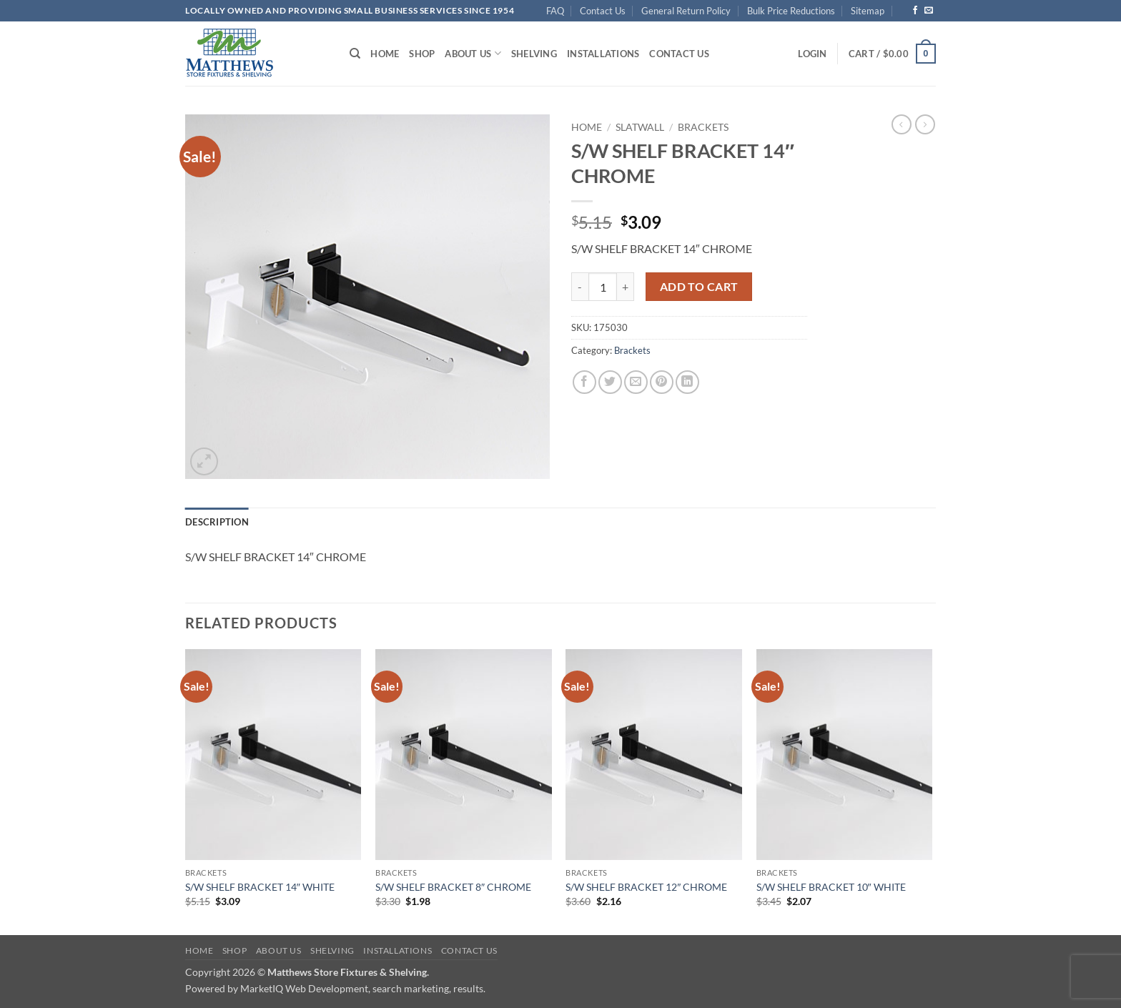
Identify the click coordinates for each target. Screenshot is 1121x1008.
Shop (422, 53)
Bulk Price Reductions (791, 10)
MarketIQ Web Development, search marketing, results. (362, 988)
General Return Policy (686, 10)
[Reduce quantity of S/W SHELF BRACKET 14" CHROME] (579, 286)
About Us (473, 53)
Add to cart (699, 286)
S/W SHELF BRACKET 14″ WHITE (260, 887)
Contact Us (603, 10)
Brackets (703, 127)
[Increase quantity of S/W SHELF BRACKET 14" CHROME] (625, 286)
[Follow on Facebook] (915, 11)
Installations (603, 53)
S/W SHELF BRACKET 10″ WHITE (831, 887)
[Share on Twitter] (610, 382)
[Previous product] (925, 124)
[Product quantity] (602, 286)
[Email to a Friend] (636, 382)
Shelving (534, 53)
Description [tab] (217, 522)
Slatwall (640, 127)
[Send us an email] (928, 11)
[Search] (355, 53)
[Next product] (902, 124)
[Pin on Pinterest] (661, 382)
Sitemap (867, 10)
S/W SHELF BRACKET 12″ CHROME (646, 887)
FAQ (555, 10)
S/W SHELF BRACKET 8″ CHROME (453, 887)
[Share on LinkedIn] (687, 382)
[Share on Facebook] (584, 382)
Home (384, 53)
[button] (812, 53)
